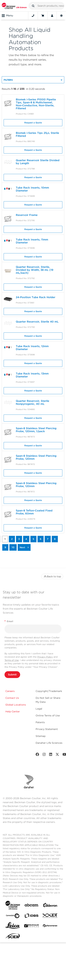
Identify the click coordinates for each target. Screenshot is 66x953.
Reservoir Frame (27, 215)
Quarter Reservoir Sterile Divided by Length (37, 162)
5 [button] (33, 539)
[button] (33, 6)
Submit (12, 674)
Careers (10, 691)
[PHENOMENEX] (50, 926)
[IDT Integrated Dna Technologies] (50, 916)
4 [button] (26, 539)
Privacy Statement (47, 729)
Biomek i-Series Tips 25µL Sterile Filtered (37, 134)
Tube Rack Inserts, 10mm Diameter (32, 189)
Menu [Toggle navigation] (7, 15)
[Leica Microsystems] (12, 926)
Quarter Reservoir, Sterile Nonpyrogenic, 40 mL (32, 402)
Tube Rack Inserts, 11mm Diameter (32, 241)
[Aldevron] (50, 905)
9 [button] (5, 547)
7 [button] (47, 539)
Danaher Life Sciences (49, 742)
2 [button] (12, 539)
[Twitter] (57, 755)
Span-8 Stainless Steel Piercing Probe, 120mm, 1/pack (36, 430)
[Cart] (42, 16)
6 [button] (40, 539)
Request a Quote (33, 122)
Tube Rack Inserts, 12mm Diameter (32, 348)
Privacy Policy (45, 657)
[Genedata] (12, 916)
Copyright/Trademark (49, 691)
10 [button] (13, 547)
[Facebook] (37, 755)
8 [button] (55, 539)
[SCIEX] (12, 937)
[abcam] (31, 905)
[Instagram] (44, 755)
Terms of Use (12, 660)
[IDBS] (31, 916)
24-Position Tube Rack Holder (35, 297)
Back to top (52, 576)
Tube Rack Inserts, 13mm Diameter (32, 375)
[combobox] (46, 5)
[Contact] (33, 16)
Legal (39, 708)
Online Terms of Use (48, 715)
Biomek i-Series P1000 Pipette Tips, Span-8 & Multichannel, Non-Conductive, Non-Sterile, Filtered (36, 104)
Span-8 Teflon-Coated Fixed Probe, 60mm (34, 512)
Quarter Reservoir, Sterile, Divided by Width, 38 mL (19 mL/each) (34, 269)
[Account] (52, 16)
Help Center (12, 711)
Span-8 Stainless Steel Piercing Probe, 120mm (36, 457)
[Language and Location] (61, 16)
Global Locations (15, 704)
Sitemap (41, 736)
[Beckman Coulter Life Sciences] (14, 5)
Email (9, 621)
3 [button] (19, 539)
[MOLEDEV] (31, 926)
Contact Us (12, 697)
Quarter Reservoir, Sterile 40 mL (37, 321)
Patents (40, 722)
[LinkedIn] (50, 755)
